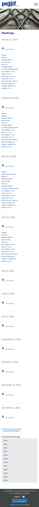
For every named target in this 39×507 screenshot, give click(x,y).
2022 (5, 469)
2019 (5, 459)
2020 (5, 462)
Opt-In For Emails (19, 501)
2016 (5, 448)
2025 (5, 480)
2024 (5, 477)
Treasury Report (7, 60)
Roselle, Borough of (8, 83)
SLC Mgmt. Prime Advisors (10, 69)
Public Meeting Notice (9, 174)
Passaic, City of (7, 74)
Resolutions (6, 62)
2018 (5, 455)
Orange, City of (7, 88)
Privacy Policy (24, 505)
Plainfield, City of (7, 79)
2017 (5, 451)
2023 (5, 473)
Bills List (5, 64)
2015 (5, 444)
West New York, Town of (9, 81)
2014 (5, 440)
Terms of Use (14, 505)
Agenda (4, 55)
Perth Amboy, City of (8, 76)
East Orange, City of (8, 71)
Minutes (4, 57)
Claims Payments (7, 67)
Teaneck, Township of (9, 86)
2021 (5, 466)
